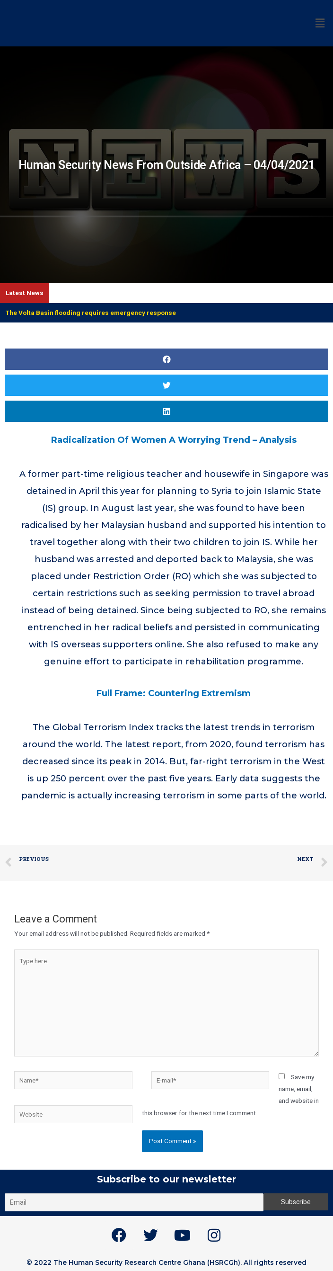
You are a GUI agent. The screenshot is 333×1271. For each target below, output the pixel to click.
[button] (166, 359)
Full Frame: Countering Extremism (173, 693)
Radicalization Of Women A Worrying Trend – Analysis (174, 440)
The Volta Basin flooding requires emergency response (91, 312)
